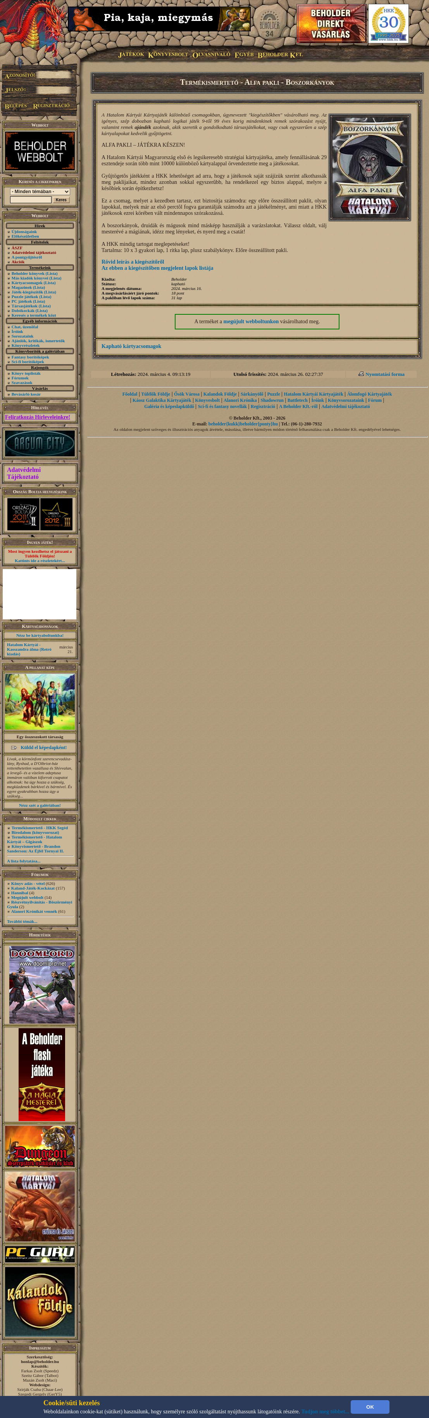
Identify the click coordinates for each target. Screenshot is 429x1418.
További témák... (22, 921)
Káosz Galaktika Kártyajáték (162, 400)
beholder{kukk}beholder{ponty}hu (243, 424)
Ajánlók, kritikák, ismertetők (38, 340)
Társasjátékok (25, 305)
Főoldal (130, 394)
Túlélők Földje (155, 394)
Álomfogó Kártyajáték (369, 394)
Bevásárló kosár (26, 394)
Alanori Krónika (240, 400)
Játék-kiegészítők (27, 292)
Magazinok (22, 287)
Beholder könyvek (28, 273)
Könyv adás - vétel (28, 883)
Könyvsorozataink (346, 400)
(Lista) (52, 273)
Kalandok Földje (220, 394)
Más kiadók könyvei (30, 278)
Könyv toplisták (26, 373)
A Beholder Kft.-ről (298, 406)
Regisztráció (263, 406)
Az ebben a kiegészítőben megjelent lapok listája (158, 268)
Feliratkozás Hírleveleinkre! (37, 417)
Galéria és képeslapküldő (169, 406)
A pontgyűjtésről (27, 257)
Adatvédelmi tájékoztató (345, 406)
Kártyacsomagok (27, 282)
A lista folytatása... (23, 861)
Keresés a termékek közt (34, 315)
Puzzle (273, 394)
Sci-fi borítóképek (28, 361)
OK (370, 1407)
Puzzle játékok (25, 296)
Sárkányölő (252, 394)
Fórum (375, 400)
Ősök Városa (187, 394)
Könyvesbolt (207, 400)
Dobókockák (23, 310)
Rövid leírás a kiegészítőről (133, 262)
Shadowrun (272, 400)
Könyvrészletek (26, 345)
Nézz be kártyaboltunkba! (40, 635)
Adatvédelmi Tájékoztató (24, 473)
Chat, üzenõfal (25, 326)
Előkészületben (25, 236)
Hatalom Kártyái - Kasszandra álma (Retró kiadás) (29, 649)
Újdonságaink (24, 231)
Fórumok (20, 378)
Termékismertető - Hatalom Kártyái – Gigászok (34, 839)
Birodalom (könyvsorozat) (35, 832)
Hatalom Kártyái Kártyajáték (313, 394)
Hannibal (19, 892)
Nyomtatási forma (385, 374)
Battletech (298, 400)
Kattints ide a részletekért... (40, 560)
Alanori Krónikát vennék (34, 911)
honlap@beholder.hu (40, 1361)
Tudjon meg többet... (326, 1412)
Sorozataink (23, 336)
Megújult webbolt (27, 897)
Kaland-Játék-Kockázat (33, 888)
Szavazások (22, 382)
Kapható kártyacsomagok (131, 346)
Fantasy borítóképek (30, 357)
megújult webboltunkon (251, 321)
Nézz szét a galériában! (40, 805)
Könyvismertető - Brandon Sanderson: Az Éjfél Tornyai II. (35, 848)
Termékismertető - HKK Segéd (40, 827)
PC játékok (22, 301)
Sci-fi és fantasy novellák (222, 406)
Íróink (17, 331)
